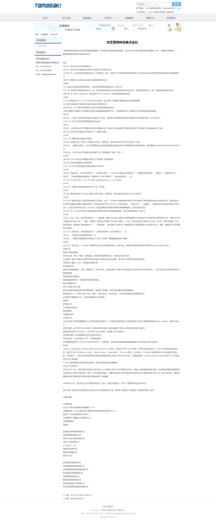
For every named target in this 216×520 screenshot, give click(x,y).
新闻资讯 (90, 18)
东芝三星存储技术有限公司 (81, 495)
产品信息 (141, 4)
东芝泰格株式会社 (77, 499)
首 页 (49, 18)
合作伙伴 (54, 34)
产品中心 (111, 18)
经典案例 (132, 18)
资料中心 (153, 18)
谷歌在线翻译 (107, 506)
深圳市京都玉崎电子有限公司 (113, 510)
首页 (37, 34)
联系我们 (171, 18)
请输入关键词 (152, 4)
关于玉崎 (69, 18)
